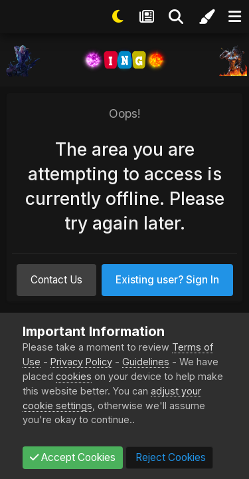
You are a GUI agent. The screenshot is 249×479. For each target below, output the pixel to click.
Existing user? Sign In (167, 279)
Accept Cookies (73, 457)
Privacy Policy (81, 361)
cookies (74, 376)
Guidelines (145, 361)
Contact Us (56, 279)
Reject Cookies (169, 457)
